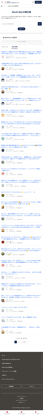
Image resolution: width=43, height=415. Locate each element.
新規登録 (11, 386)
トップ (4, 6)
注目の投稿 (15, 47)
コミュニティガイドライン (21, 400)
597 (24, 342)
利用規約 (21, 398)
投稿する (21, 29)
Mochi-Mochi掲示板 (7, 367)
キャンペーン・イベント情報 (9, 371)
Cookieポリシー (21, 402)
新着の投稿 (5, 47)
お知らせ (4, 375)
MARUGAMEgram (6, 363)
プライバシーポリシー (21, 396)
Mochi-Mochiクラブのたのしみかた (11, 359)
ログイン (38, 2)
